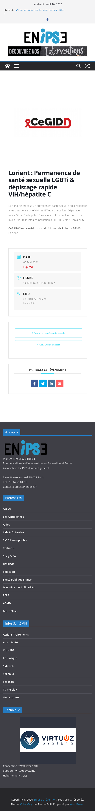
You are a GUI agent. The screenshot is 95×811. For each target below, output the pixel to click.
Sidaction (9, 571)
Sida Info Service (13, 532)
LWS (25, 775)
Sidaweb (8, 666)
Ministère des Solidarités (19, 587)
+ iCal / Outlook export (48, 344)
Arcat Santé (10, 642)
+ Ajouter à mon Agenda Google (48, 332)
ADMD (7, 603)
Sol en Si (8, 674)
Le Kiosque (10, 658)
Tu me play (10, 689)
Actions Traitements (16, 634)
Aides (6, 524)
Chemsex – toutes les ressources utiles (40, 10)
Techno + (9, 548)
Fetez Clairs (10, 611)
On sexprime (11, 697)
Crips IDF (8, 650)
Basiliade (8, 564)
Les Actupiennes (13, 516)
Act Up (7, 508)
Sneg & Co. (10, 556)
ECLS (6, 595)
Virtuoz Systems (25, 770)
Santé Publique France (17, 579)
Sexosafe (8, 681)
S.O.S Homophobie (15, 540)
